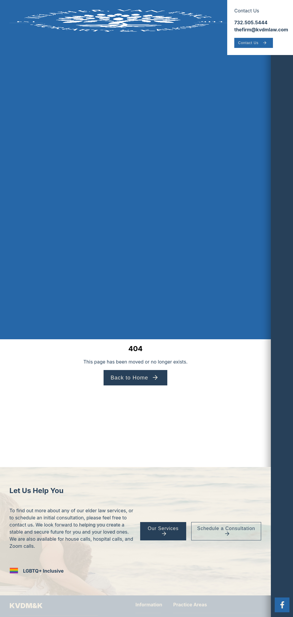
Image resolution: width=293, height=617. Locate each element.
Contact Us (248, 43)
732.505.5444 (251, 22)
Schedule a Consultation (226, 528)
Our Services (163, 528)
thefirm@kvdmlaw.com (261, 30)
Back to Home (129, 377)
